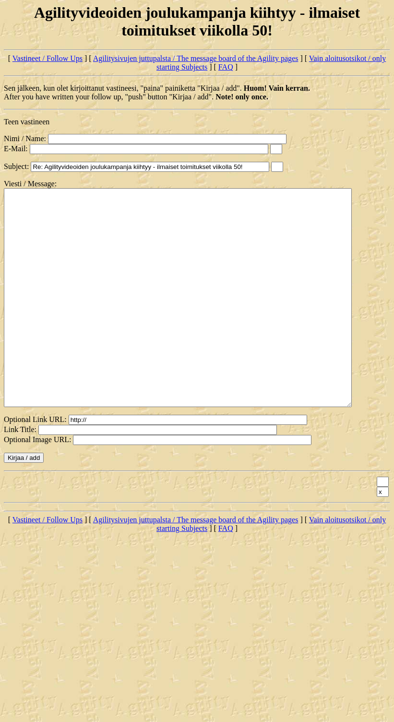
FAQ (225, 67)
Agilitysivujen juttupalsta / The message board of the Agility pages (195, 58)
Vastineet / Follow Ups (47, 58)
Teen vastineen (26, 122)
